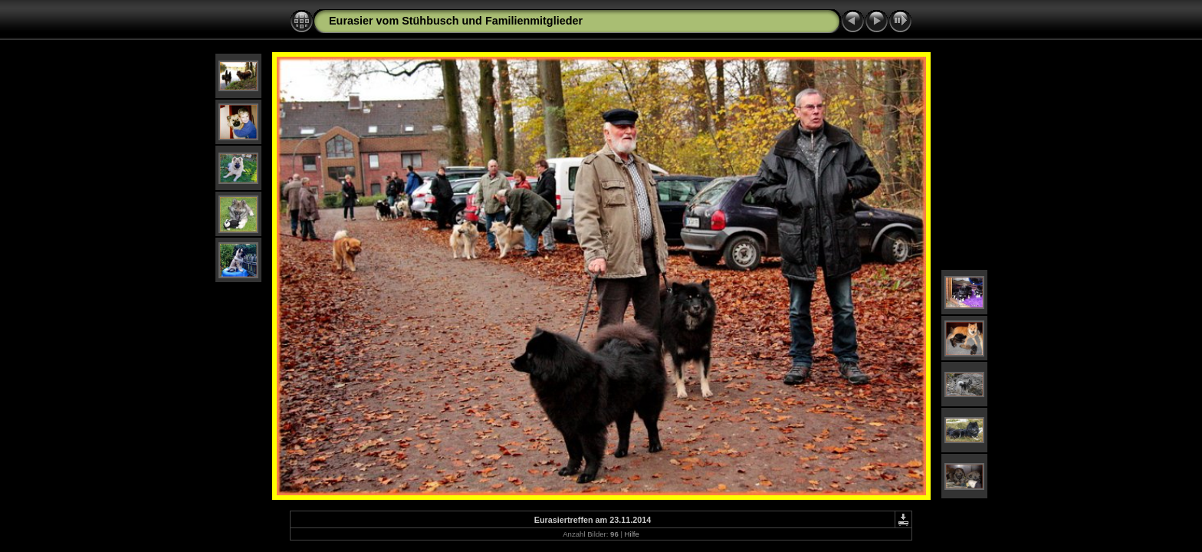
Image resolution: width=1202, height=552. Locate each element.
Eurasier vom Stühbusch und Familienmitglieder (456, 21)
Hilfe (632, 534)
